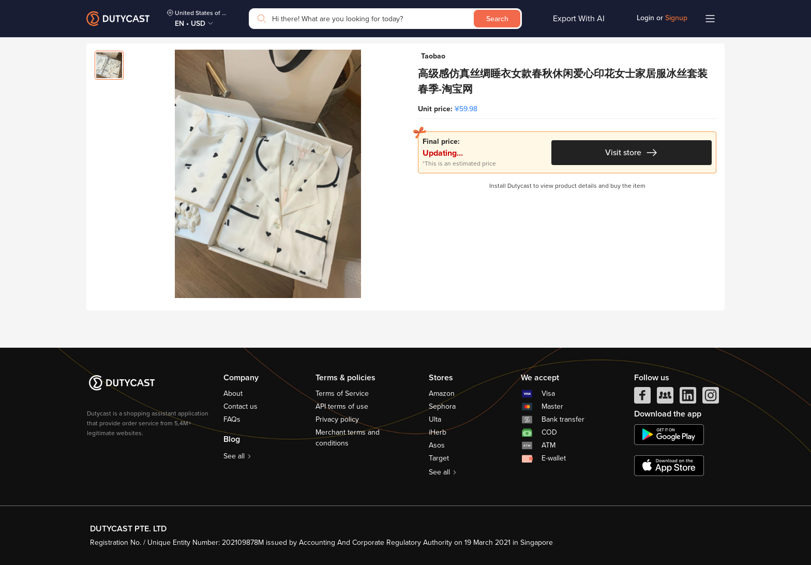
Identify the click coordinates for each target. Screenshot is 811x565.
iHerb (437, 432)
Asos (437, 445)
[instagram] (710, 398)
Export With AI (579, 18)
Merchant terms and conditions (348, 438)
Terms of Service (342, 393)
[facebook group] (665, 398)
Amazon (442, 393)
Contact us (240, 406)
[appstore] (669, 465)
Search (497, 18)
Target (439, 458)
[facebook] (642, 398)
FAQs (232, 419)
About (233, 393)
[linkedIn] (688, 398)
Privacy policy (337, 419)
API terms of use (342, 406)
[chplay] (669, 434)
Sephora (442, 406)
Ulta (435, 419)
